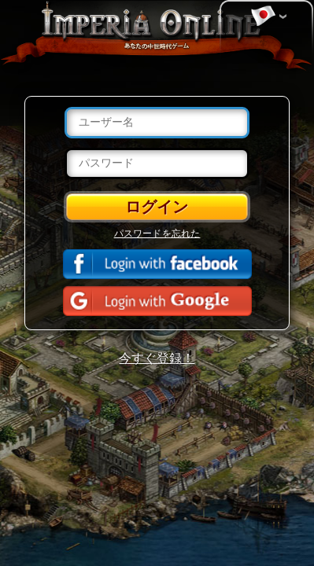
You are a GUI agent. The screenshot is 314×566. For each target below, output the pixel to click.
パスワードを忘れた (157, 233)
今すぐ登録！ (156, 358)
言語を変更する (263, 16)
